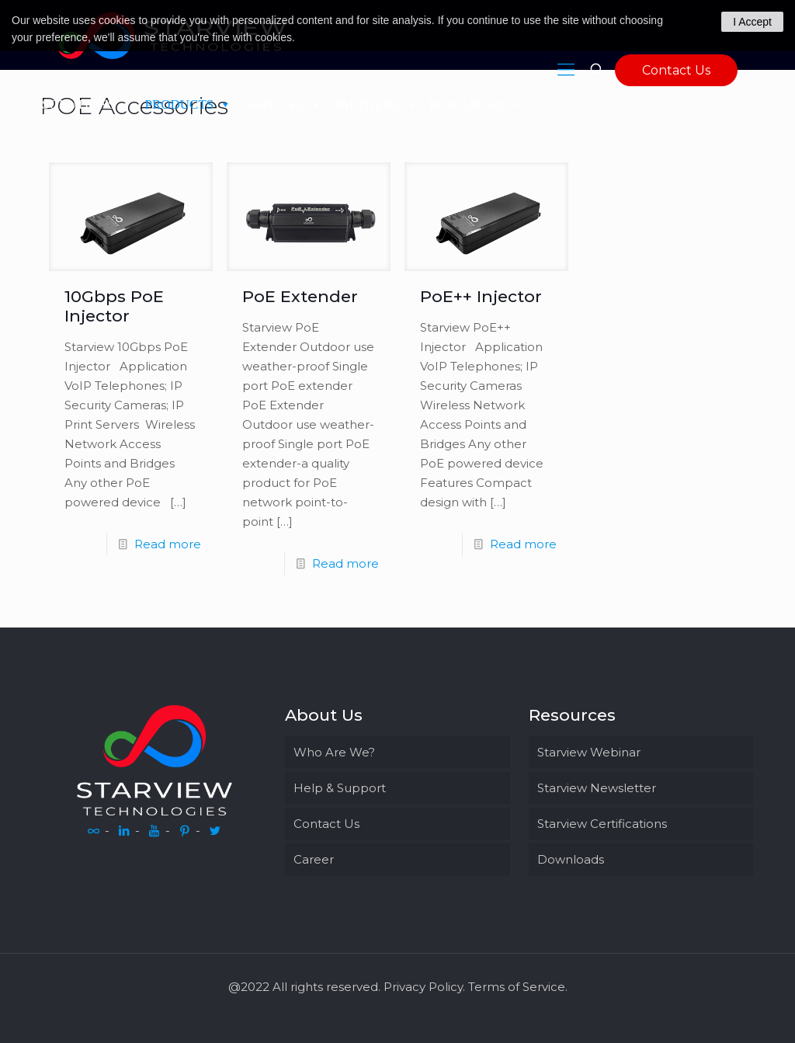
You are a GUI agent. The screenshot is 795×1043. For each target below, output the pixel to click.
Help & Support (339, 788)
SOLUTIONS (87, 104)
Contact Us (676, 70)
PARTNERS (375, 104)
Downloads (570, 859)
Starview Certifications (602, 823)
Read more (167, 544)
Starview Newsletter (596, 788)
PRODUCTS (187, 104)
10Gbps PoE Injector (114, 306)
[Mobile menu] (566, 70)
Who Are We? (334, 752)
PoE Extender (300, 296)
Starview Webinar (589, 752)
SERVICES (282, 104)
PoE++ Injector (481, 296)
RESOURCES (476, 104)
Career (313, 859)
